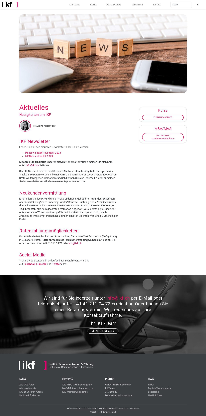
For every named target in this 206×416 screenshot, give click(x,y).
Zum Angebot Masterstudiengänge (163, 137)
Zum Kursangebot (162, 117)
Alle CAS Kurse (26, 384)
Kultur (151, 384)
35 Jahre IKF (111, 391)
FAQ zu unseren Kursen (31, 391)
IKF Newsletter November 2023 (43, 152)
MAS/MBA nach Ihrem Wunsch (77, 388)
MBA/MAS (137, 4)
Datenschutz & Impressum (118, 395)
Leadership (153, 391)
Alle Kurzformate (27, 388)
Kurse (93, 4)
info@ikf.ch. (75, 243)
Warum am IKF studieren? (118, 384)
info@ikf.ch (32, 165)
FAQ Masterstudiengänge (75, 391)
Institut (157, 4)
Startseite (74, 4)
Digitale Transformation (159, 388)
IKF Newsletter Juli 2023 (39, 156)
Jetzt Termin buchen (103, 331)
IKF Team (110, 388)
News (151, 378)
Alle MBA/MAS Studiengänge (77, 384)
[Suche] (181, 4)
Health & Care (155, 395)
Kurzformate (114, 4)
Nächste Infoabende (29, 395)
